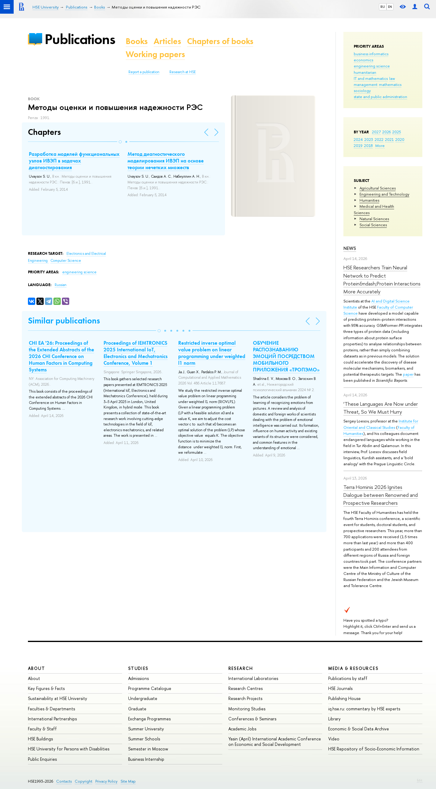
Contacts (64, 781)
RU (382, 7)
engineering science (372, 66)
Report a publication (143, 72)
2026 (386, 132)
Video (333, 739)
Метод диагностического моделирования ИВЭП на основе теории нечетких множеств (166, 161)
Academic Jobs (242, 729)
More (380, 145)
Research (240, 668)
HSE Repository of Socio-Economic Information (373, 749)
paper (408, 374)
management (365, 84)
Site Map (128, 781)
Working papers (155, 54)
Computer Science (65, 260)
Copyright (83, 781)
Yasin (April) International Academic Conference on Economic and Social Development (274, 741)
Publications (80, 39)
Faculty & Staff (42, 729)
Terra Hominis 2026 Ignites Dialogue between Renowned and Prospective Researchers (380, 495)
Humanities (369, 200)
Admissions (138, 678)
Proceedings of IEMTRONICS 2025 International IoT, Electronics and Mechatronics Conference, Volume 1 (136, 353)
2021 (389, 139)
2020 (399, 139)
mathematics (390, 84)
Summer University (146, 729)
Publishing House (344, 698)
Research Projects (245, 698)
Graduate (137, 709)
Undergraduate (142, 698)
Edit (419, 780)
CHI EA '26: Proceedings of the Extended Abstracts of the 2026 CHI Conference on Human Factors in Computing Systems (61, 356)
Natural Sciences (374, 218)
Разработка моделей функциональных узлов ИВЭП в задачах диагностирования (74, 161)
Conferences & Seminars (252, 719)
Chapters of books (220, 41)
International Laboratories (253, 678)
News (349, 248)
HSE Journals (340, 688)
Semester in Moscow (148, 749)
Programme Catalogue (149, 688)
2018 (368, 145)
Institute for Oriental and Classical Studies (380, 424)
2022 (379, 139)
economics (363, 60)
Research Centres (245, 688)
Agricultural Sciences (377, 188)
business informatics (371, 53)
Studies (138, 668)
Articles (167, 41)
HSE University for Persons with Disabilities (68, 749)
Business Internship (146, 759)
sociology (362, 90)
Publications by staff (347, 678)
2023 (368, 139)
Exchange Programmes (149, 719)
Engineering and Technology (384, 194)
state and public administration (380, 96)
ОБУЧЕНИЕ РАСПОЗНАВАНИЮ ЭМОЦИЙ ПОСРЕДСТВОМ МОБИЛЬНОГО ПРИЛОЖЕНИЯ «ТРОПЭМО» (286, 356)
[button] (120, 142)
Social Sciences (373, 224)
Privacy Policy (106, 781)
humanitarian (365, 72)
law (392, 78)
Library (334, 719)
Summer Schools (144, 739)
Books (137, 41)
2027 (376, 132)
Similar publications (64, 320)
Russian (60, 284)
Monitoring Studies (246, 709)
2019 (358, 145)
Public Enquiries (42, 759)
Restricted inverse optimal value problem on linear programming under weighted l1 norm (211, 353)
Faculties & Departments (51, 709)
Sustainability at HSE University (57, 698)
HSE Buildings (40, 739)
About (36, 668)
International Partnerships (52, 719)
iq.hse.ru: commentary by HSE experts (364, 709)
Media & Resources (353, 668)
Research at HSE (182, 72)
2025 (396, 132)
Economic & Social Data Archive (358, 729)
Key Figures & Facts (46, 688)
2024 (358, 139)
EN (390, 7)
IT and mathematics (371, 78)
